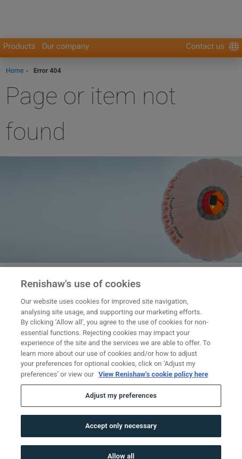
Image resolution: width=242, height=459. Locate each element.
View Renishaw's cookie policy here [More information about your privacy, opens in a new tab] (153, 381)
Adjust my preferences (121, 402)
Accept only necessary (121, 432)
